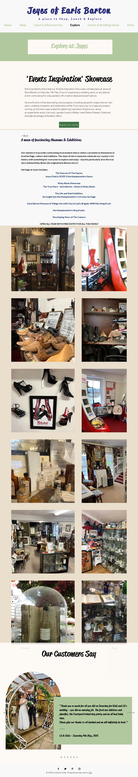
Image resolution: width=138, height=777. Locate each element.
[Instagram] (79, 768)
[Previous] (7, 713)
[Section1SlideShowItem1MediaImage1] (61, 757)
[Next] (130, 713)
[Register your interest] (69, 125)
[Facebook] (58, 768)
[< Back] (30, 136)
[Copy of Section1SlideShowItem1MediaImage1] (64, 757)
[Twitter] (65, 768)
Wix (90, 772)
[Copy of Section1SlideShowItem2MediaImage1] (70, 757)
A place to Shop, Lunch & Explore (70, 19)
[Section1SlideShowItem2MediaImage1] (67, 757)
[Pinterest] (72, 768)
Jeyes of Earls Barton (69, 10)
